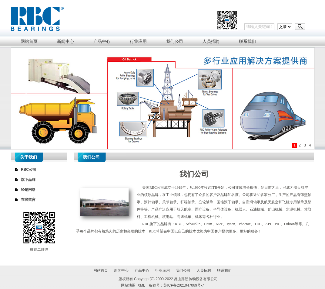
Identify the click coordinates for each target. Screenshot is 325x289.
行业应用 (162, 270)
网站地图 (128, 285)
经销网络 (28, 190)
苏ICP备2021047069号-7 (183, 285)
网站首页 (100, 270)
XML (141, 285)
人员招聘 (203, 270)
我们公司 (183, 270)
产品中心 (142, 270)
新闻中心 (121, 270)
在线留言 (28, 200)
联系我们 (224, 270)
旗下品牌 (28, 179)
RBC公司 (28, 169)
